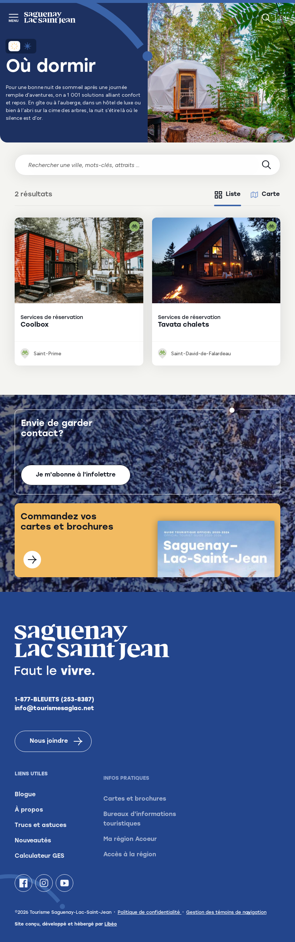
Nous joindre (56, 751)
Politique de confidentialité (149, 913)
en (283, 18)
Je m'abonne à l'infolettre (75, 475)
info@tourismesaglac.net (54, 719)
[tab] (227, 194)
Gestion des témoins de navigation (226, 913)
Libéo (110, 924)
